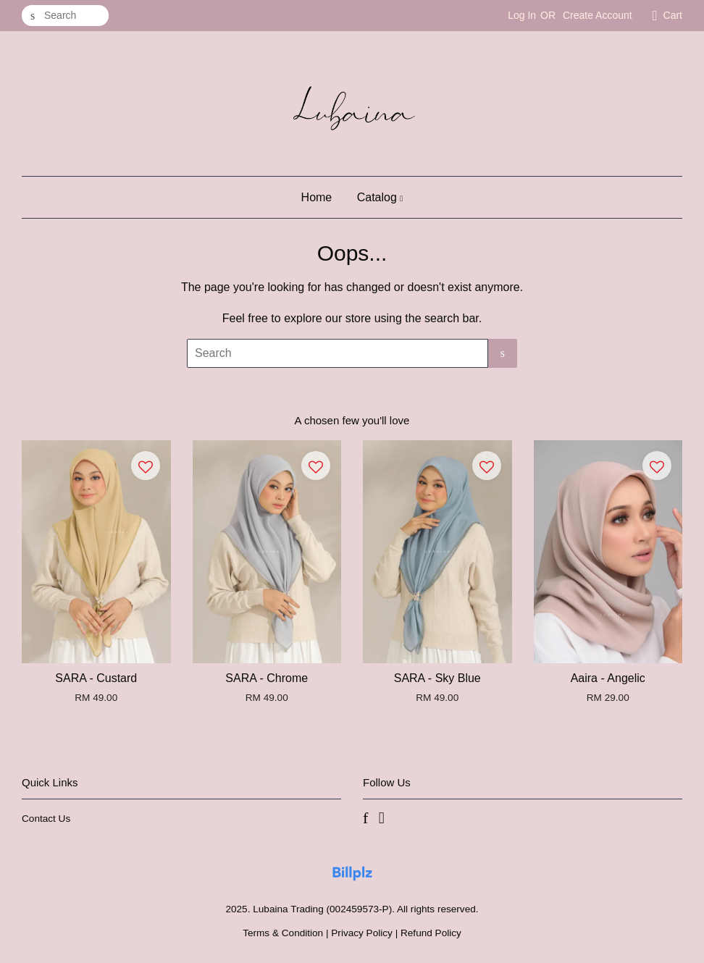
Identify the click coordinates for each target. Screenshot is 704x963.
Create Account (597, 15)
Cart (672, 15)
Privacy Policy (362, 933)
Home (316, 197)
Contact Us (46, 818)
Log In (522, 15)
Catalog (380, 197)
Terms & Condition (283, 933)
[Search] (65, 15)
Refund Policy (431, 933)
